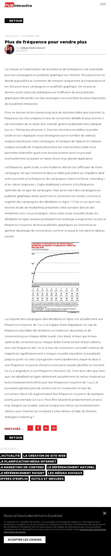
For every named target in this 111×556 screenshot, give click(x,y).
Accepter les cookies (25, 539)
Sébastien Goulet (33, 48)
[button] (102, 4)
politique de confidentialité (92, 529)
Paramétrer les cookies (15, 532)
